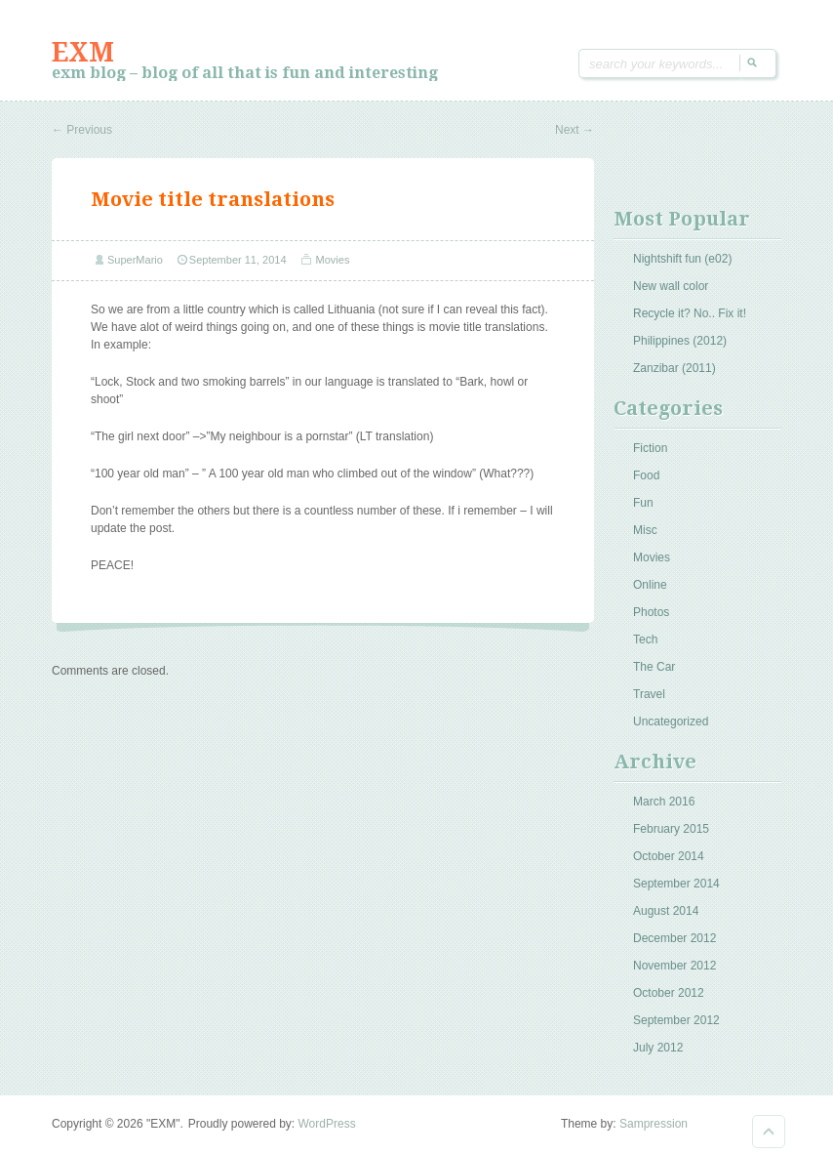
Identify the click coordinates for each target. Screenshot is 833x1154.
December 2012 (674, 938)
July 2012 (658, 1047)
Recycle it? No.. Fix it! (689, 313)
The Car (654, 667)
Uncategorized (670, 721)
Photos (651, 612)
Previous (82, 130)
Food (646, 475)
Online (650, 585)
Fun (643, 503)
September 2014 (676, 883)
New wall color (670, 286)
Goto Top (768, 1131)
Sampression (653, 1124)
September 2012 (676, 1020)
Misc (645, 530)
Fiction (650, 448)
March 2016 (663, 801)
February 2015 (671, 829)
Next (574, 130)
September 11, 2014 (238, 260)
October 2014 (668, 856)
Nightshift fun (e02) (682, 259)
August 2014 (665, 911)
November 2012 (674, 965)
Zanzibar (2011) (674, 368)
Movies (333, 260)
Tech (645, 639)
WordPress (327, 1124)
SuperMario (135, 260)
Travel (649, 694)
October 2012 (668, 993)
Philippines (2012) (680, 341)
